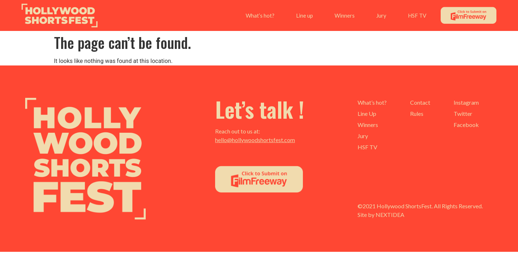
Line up (304, 15)
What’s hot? (260, 15)
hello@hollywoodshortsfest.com (255, 139)
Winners (345, 15)
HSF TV (417, 15)
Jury (381, 15)
